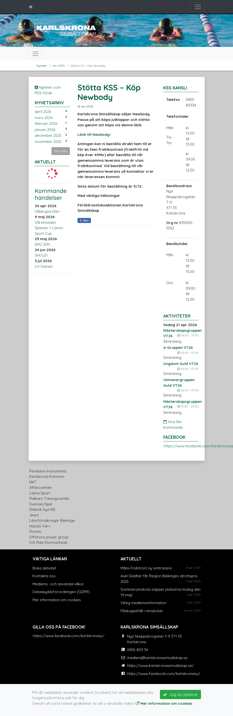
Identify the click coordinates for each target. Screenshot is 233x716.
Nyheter (41, 65)
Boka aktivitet (44, 568)
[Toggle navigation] (198, 7)
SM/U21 (41, 255)
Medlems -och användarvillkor (58, 584)
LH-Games (44, 266)
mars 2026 (44, 117)
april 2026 (43, 111)
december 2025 (48, 135)
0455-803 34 (137, 649)
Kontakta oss (44, 576)
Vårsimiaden (45, 222)
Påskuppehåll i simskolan (142, 611)
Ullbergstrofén (47, 211)
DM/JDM (42, 244)
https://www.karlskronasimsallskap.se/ (160, 665)
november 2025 (48, 141)
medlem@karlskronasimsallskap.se (157, 657)
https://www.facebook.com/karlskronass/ (68, 635)
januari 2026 (45, 129)
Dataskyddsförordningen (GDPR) (61, 591)
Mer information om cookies (57, 600)
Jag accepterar (180, 694)
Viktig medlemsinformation (143, 602)
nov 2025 (58, 65)
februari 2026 (46, 123)
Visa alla (60, 151)
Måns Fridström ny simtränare (146, 568)
